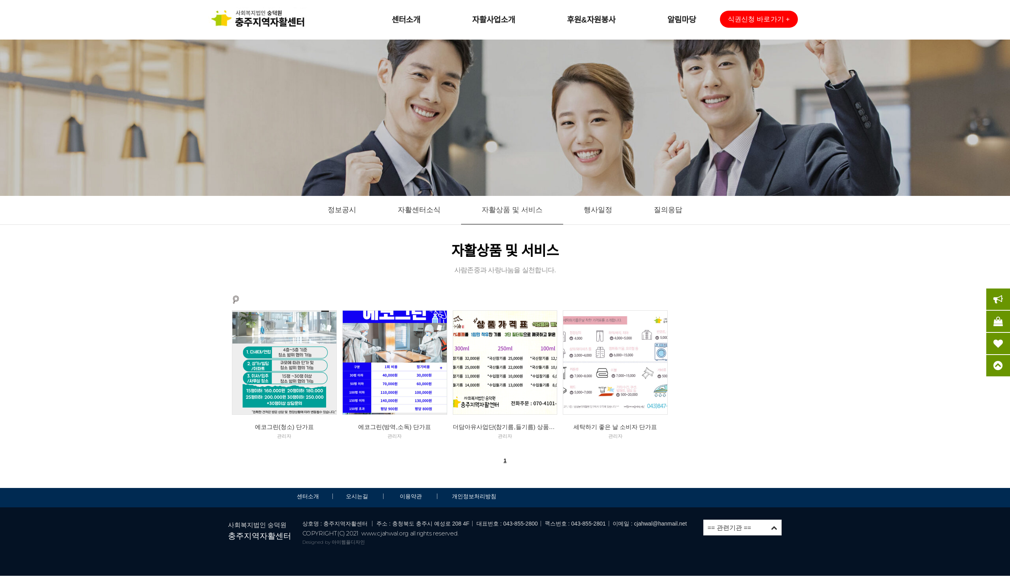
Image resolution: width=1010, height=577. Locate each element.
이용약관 (411, 496)
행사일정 (598, 210)
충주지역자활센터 (259, 535)
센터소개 (405, 19)
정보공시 (342, 210)
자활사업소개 (493, 19)
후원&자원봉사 (591, 19)
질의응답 (668, 210)
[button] (758, 19)
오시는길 (358, 496)
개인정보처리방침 (474, 496)
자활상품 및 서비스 (512, 210)
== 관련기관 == (742, 527)
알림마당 (681, 19)
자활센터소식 (419, 210)
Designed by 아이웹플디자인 (333, 542)
